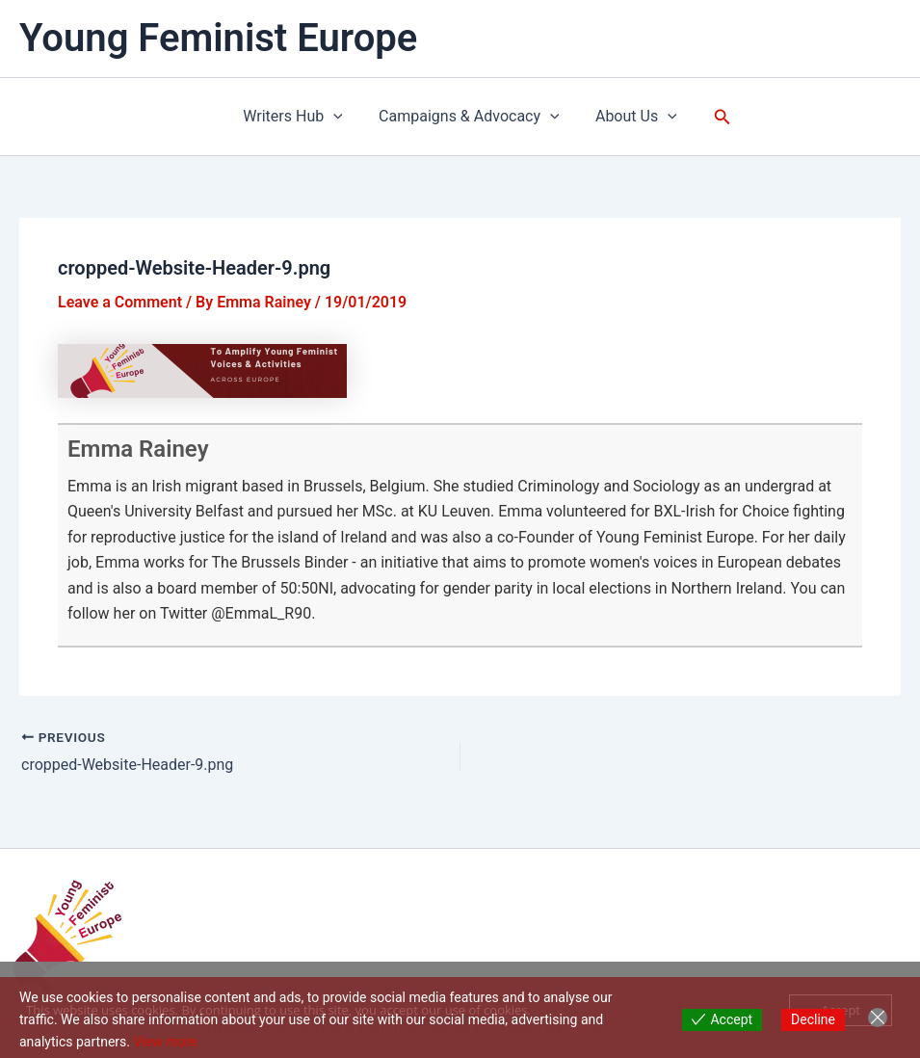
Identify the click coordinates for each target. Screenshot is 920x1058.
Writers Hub (299, 116)
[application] (339, 116)
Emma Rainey (138, 449)
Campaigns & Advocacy (469, 116)
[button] (714, 117)
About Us (631, 116)
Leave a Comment (120, 302)
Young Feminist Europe (218, 38)
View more (165, 1041)
